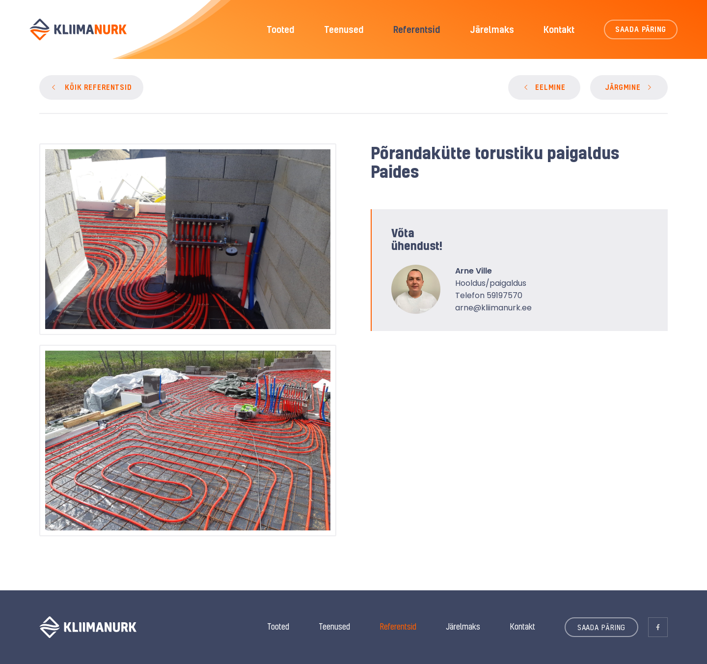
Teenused (344, 29)
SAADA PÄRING (641, 29)
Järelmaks (492, 29)
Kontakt (559, 29)
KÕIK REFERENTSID (98, 87)
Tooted (281, 29)
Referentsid (416, 29)
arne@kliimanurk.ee (493, 307)
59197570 (504, 295)
